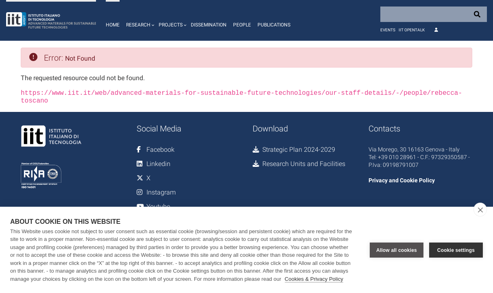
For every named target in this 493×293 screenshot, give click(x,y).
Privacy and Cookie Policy (402, 180)
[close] (480, 209)
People (242, 25)
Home (113, 25)
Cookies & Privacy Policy (314, 279)
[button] (139, 20)
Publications (273, 25)
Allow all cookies (396, 250)
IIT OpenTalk (412, 30)
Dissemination (209, 25)
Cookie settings (456, 250)
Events (387, 30)
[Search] (433, 14)
